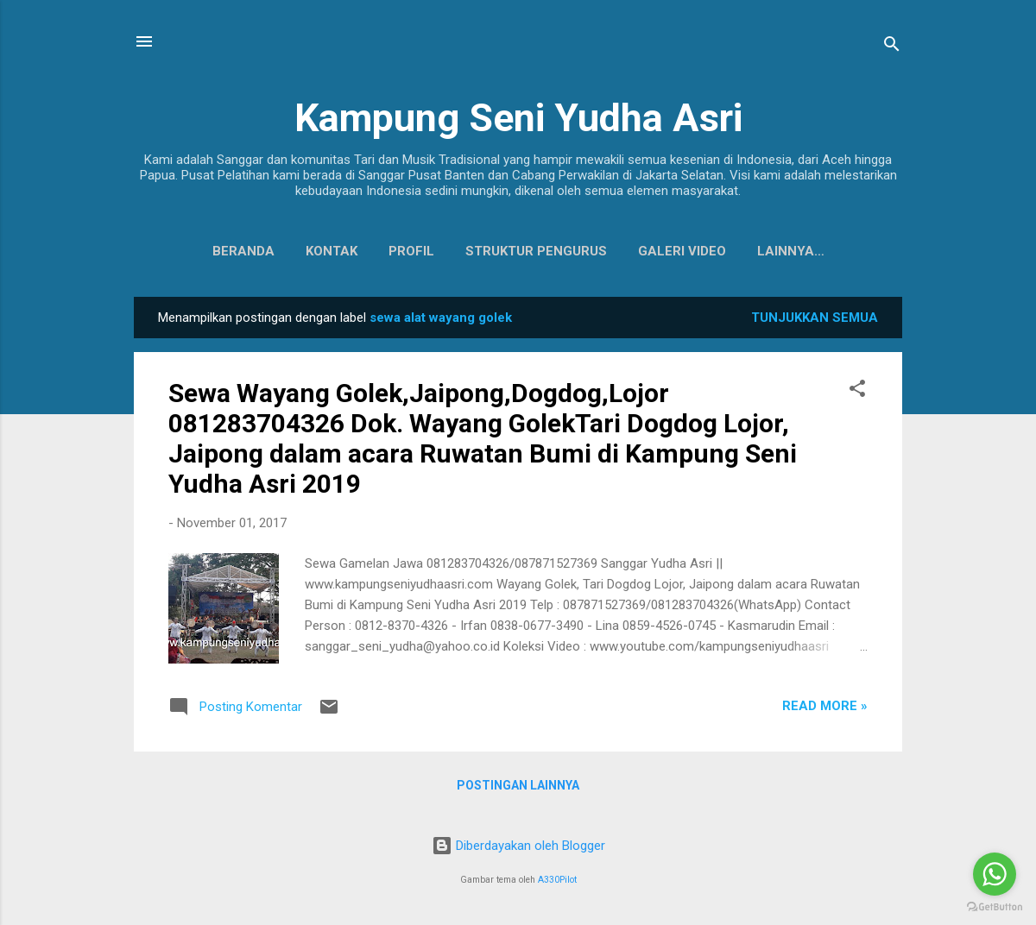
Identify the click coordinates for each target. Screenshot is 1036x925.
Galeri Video (641, 251)
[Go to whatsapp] (994, 874)
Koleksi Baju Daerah (790, 251)
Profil (371, 251)
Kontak (291, 251)
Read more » (825, 709)
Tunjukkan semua (814, 321)
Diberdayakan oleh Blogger (518, 845)
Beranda (203, 251)
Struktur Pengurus (495, 251)
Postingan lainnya (518, 789)
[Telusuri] (891, 47)
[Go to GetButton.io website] (994, 907)
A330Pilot (557, 879)
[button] (857, 394)
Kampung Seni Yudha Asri (518, 118)
